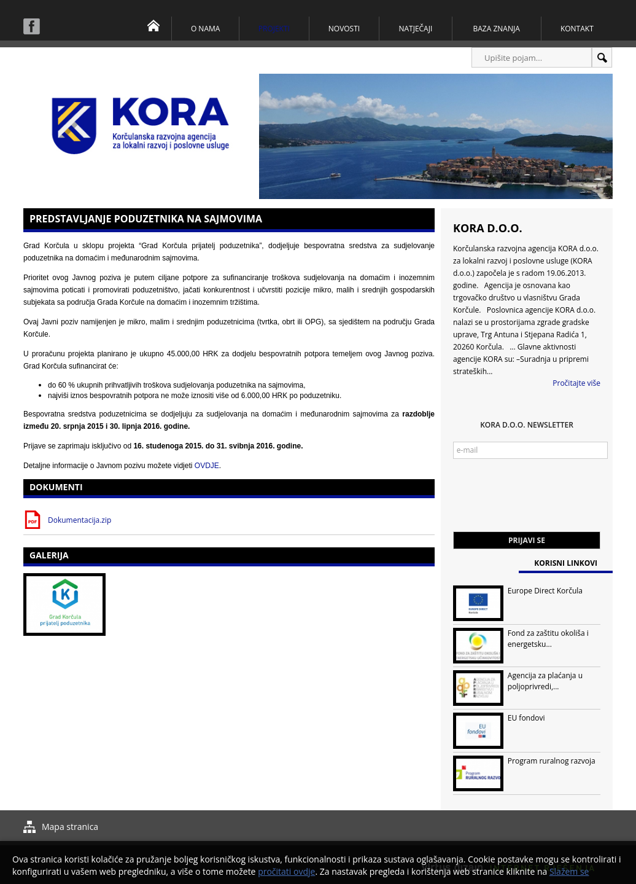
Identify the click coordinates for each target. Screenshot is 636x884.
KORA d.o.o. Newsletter (526, 425)
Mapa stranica (70, 826)
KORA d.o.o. (487, 228)
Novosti (344, 28)
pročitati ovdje (286, 871)
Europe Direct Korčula (545, 590)
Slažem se (569, 871)
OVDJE (207, 465)
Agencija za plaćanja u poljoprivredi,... (545, 681)
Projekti (274, 28)
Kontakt (577, 28)
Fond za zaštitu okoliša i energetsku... (548, 638)
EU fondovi (526, 718)
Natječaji (415, 28)
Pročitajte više (576, 383)
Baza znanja (496, 28)
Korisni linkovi (565, 563)
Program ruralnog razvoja (551, 761)
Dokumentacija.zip (79, 520)
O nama (205, 28)
